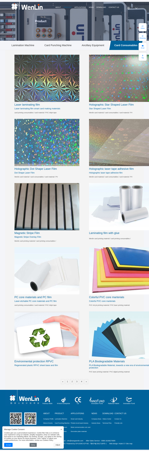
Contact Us (117, 419)
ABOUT (58, 7)
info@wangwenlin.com (75, 441)
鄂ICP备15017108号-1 (98, 444)
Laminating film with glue (104, 233)
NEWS (91, 7)
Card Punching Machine (58, 45)
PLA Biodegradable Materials (107, 361)
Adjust (58, 445)
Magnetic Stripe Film (27, 233)
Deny (33, 445)
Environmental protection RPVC (34, 361)
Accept (8, 445)
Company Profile (48, 419)
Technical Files (107, 423)
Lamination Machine (23, 45)
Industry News (95, 423)
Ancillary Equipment (93, 45)
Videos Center (106, 419)
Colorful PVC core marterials (106, 297)
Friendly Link (118, 423)
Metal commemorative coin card (80, 427)
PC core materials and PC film (33, 297)
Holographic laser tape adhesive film (111, 168)
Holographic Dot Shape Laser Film (35, 168)
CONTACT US (114, 7)
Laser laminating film (27, 104)
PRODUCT (68, 7)
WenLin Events (48, 423)
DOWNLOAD (101, 7)
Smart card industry (77, 419)
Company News (96, 419)
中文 (133, 7)
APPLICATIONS (80, 7)
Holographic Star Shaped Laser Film (111, 104)
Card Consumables (126, 45)
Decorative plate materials (79, 431)
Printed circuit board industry (79, 423)
